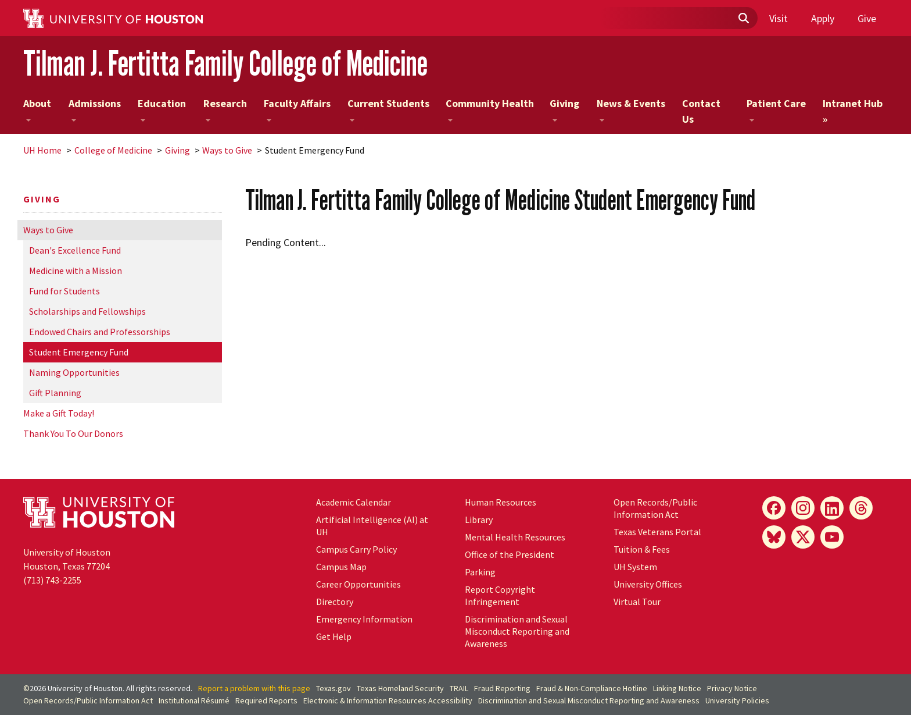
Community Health (490, 109)
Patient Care (776, 109)
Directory (334, 601)
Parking (480, 572)
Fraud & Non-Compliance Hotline (591, 688)
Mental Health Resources (515, 537)
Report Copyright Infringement (500, 595)
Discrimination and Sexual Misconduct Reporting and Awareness (517, 631)
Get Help (334, 636)
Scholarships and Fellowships (87, 311)
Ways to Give (227, 150)
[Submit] (743, 18)
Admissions (95, 109)
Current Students (388, 109)
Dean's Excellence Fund (75, 250)
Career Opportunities (358, 584)
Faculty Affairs (297, 109)
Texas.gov (333, 688)
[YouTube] (832, 537)
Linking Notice (677, 688)
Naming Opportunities (74, 372)
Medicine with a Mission (75, 270)
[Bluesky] (774, 537)
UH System (635, 566)
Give (867, 18)
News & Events (631, 109)
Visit (778, 18)
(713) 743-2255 (52, 580)
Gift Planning (55, 393)
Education (162, 109)
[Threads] (861, 508)
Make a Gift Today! (58, 413)
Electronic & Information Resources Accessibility (387, 700)
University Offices (648, 584)
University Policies (737, 700)
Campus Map (341, 566)
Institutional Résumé (194, 700)
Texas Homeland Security (400, 688)
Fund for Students (64, 291)
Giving (564, 109)
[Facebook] (774, 508)
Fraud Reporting (502, 688)
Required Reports (266, 700)
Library (479, 519)
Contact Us (701, 111)
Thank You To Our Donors (73, 433)
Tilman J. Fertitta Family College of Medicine (225, 63)
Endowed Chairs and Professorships (99, 331)
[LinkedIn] (832, 508)
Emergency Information (364, 619)
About (37, 109)
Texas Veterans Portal (657, 532)
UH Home (42, 150)
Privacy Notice (732, 688)
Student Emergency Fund (78, 352)
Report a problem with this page (254, 688)
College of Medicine (113, 150)
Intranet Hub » (853, 111)
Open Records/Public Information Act (655, 508)
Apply (822, 18)
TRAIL (459, 688)
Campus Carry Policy (356, 549)
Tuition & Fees (642, 549)
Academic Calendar (353, 502)
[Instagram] (803, 508)
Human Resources (500, 502)
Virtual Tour (637, 601)
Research (225, 109)
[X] (803, 537)
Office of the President (509, 554)
